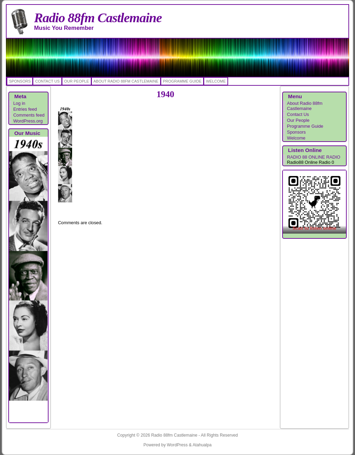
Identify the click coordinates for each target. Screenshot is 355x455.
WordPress (177, 445)
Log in (19, 103)
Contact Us (298, 114)
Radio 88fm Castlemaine (98, 17)
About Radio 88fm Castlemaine (304, 106)
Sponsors (296, 132)
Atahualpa (201, 445)
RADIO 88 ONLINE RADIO (313, 157)
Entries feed (25, 109)
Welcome (296, 138)
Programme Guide (305, 126)
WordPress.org (28, 121)
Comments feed (28, 115)
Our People (298, 120)
